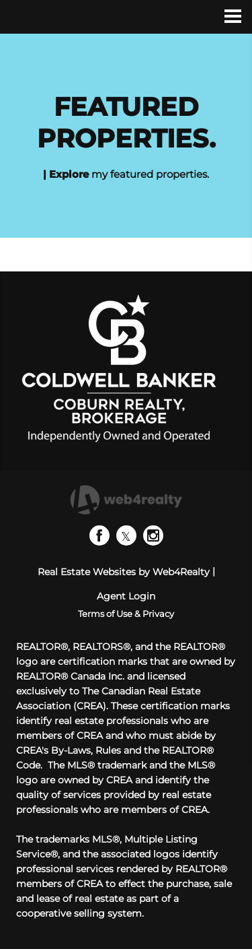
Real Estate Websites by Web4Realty (124, 572)
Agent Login (126, 596)
